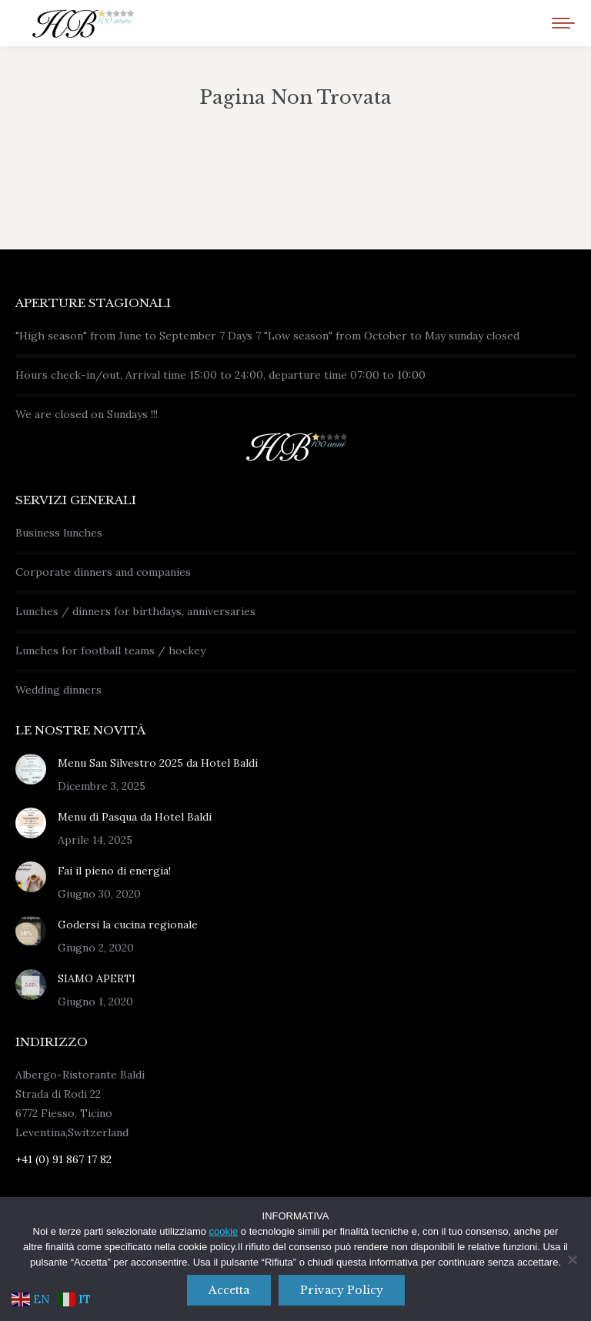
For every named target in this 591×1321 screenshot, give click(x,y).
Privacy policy (341, 1290)
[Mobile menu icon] (563, 23)
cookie (224, 1231)
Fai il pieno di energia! (114, 871)
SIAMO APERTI (96, 978)
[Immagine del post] (30, 769)
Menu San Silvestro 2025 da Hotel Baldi (158, 763)
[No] (571, 1259)
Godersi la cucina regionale (128, 924)
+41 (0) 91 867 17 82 (63, 1159)
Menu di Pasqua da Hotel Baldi (135, 817)
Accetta (229, 1290)
